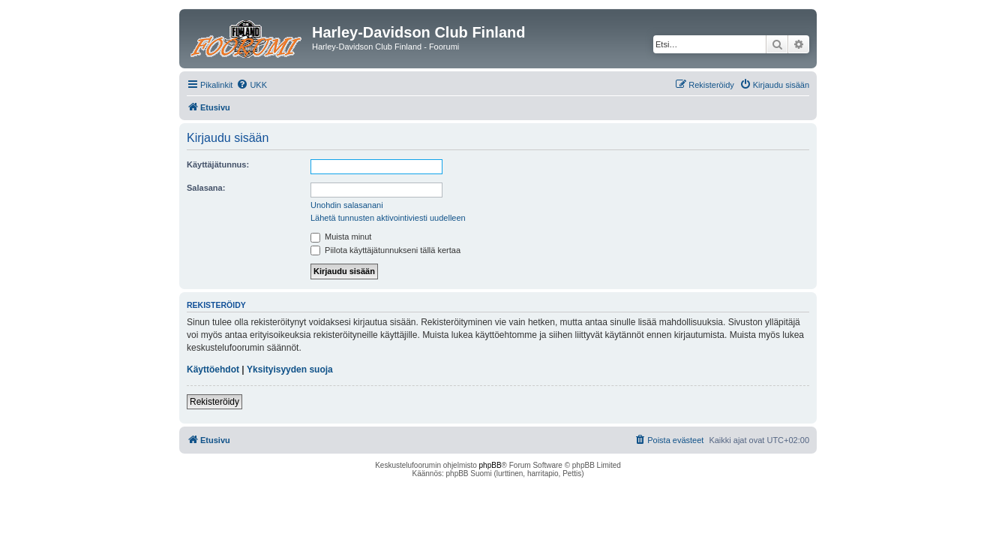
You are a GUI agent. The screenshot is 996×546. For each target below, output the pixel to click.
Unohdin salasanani (346, 205)
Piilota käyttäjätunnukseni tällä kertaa (385, 250)
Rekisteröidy (214, 402)
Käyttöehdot (213, 369)
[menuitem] (251, 85)
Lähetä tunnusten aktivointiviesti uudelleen (388, 217)
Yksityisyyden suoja (290, 369)
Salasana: (206, 187)
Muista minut (340, 236)
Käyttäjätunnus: (218, 164)
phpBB (490, 465)
